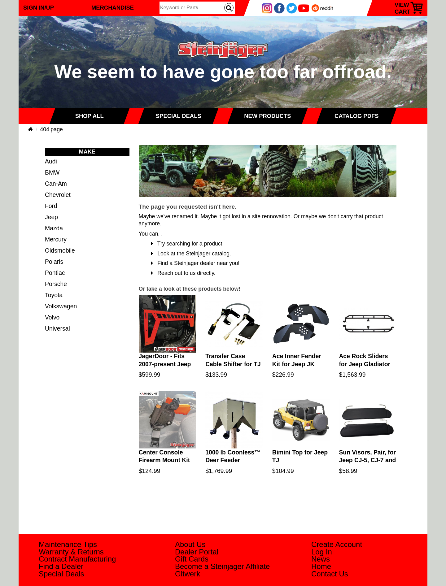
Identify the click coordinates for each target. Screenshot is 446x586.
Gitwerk (187, 574)
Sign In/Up (38, 7)
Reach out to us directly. (183, 273)
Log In (321, 552)
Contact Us (329, 574)
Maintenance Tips (68, 544)
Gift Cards (191, 559)
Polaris (54, 261)
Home (321, 566)
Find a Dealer (61, 566)
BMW (52, 172)
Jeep (51, 217)
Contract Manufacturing (77, 559)
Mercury (56, 239)
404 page (51, 129)
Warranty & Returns (71, 552)
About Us (190, 544)
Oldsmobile (60, 250)
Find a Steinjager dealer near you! (195, 263)
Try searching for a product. (187, 244)
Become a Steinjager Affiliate (222, 566)
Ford (51, 205)
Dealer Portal (196, 552)
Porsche (56, 283)
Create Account (336, 544)
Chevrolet (58, 194)
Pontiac (55, 272)
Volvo (52, 317)
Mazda (54, 228)
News (320, 559)
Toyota (54, 295)
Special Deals (61, 574)
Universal (57, 328)
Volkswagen (61, 306)
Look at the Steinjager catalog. (191, 253)
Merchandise (112, 7)
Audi (51, 161)
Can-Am (56, 183)
